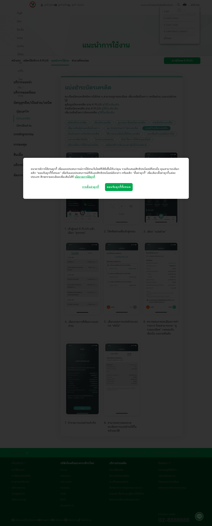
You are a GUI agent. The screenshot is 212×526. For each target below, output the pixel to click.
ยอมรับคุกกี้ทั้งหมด (119, 187)
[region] (106, 178)
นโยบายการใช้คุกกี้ (85, 177)
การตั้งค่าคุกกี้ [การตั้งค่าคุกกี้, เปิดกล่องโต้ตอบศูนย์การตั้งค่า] (90, 187)
